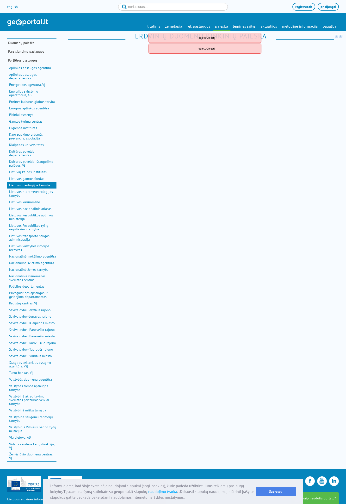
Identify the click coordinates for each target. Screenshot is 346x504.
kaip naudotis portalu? (319, 498)
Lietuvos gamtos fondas (26, 178)
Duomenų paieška (21, 43)
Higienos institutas (23, 128)
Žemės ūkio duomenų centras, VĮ (31, 456)
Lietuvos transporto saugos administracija (29, 238)
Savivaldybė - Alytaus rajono (30, 310)
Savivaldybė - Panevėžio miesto (32, 336)
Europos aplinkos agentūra (29, 108)
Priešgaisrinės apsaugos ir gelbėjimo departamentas (28, 295)
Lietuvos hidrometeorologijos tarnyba (31, 193)
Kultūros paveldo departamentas (22, 153)
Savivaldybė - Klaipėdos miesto (32, 323)
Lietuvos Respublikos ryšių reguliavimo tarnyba (28, 227)
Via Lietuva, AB (20, 437)
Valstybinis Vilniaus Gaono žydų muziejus (32, 429)
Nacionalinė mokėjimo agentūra (32, 256)
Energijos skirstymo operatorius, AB (23, 93)
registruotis (303, 7)
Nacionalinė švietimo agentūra (31, 263)
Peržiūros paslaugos (22, 60)
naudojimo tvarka (162, 491)
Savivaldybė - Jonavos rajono (30, 316)
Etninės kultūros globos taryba (32, 102)
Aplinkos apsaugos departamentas (23, 76)
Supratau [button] (275, 491)
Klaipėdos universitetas (26, 145)
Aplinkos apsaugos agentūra (30, 68)
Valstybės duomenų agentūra (30, 379)
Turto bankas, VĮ (21, 373)
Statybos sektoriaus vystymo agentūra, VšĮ (30, 364)
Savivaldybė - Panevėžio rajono (32, 330)
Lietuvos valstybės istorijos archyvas (29, 248)
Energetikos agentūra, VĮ (27, 84)
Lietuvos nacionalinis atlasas (30, 209)
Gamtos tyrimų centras (25, 121)
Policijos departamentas (26, 286)
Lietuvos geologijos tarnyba (29, 185)
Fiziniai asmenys (21, 115)
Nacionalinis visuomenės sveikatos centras (27, 278)
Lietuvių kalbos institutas (28, 172)
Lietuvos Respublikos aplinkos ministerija (31, 217)
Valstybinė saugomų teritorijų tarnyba (31, 419)
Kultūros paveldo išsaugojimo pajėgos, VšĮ (31, 163)
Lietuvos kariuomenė (24, 202)
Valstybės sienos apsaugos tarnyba (28, 388)
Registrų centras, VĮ (23, 303)
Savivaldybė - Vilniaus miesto (30, 356)
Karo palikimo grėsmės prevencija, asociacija (26, 136)
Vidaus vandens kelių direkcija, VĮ (31, 446)
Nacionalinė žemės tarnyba (29, 269)
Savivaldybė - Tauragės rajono (31, 349)
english (12, 7)
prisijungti (328, 7)
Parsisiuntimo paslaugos (26, 51)
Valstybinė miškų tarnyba (27, 410)
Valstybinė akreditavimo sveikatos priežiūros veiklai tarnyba (29, 400)
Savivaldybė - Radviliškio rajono (32, 343)
